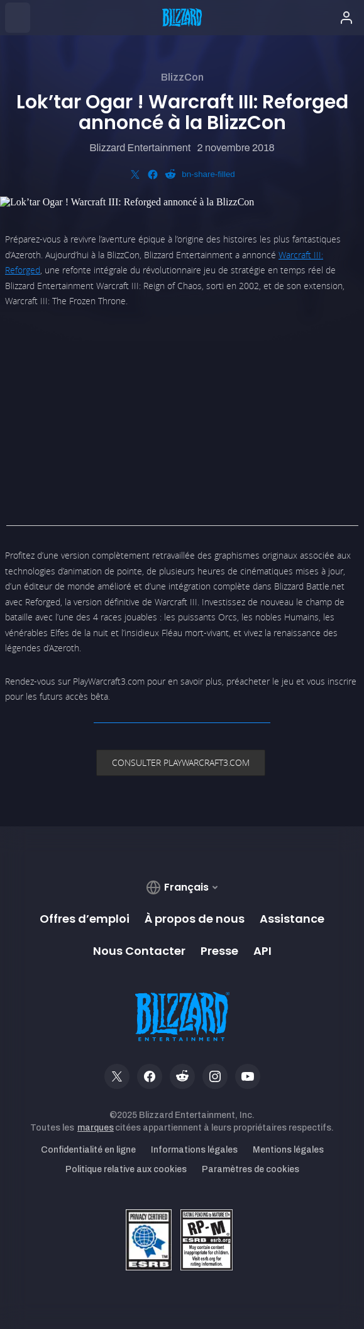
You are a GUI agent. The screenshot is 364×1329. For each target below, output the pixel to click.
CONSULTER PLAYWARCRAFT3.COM (181, 762)
